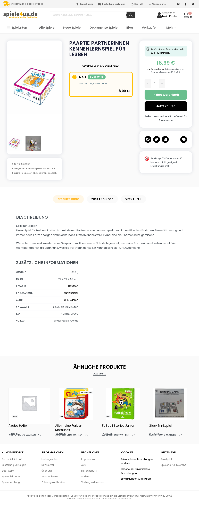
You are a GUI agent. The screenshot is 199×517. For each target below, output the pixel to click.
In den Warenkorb (166, 95)
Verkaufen (133, 199)
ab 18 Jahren (40, 173)
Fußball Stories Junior (118, 425)
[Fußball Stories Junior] (123, 403)
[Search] (131, 15)
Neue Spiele (49, 168)
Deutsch (52, 173)
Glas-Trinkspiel (160, 425)
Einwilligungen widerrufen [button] (136, 478)
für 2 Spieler (25, 173)
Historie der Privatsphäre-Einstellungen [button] (136, 471)
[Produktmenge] (155, 83)
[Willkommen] (159, 15)
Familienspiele (34, 168)
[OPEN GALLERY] (34, 86)
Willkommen (168, 12)
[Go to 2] (33, 143)
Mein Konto (169, 16)
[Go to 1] (14, 143)
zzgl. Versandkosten (155, 69)
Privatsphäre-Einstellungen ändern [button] (137, 461)
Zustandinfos (102, 199)
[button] (148, 139)
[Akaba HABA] (29, 403)
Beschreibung (68, 199)
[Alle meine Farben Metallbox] (76, 403)
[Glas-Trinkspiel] (169, 403)
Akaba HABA (18, 425)
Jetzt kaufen (165, 106)
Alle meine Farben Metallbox (68, 427)
